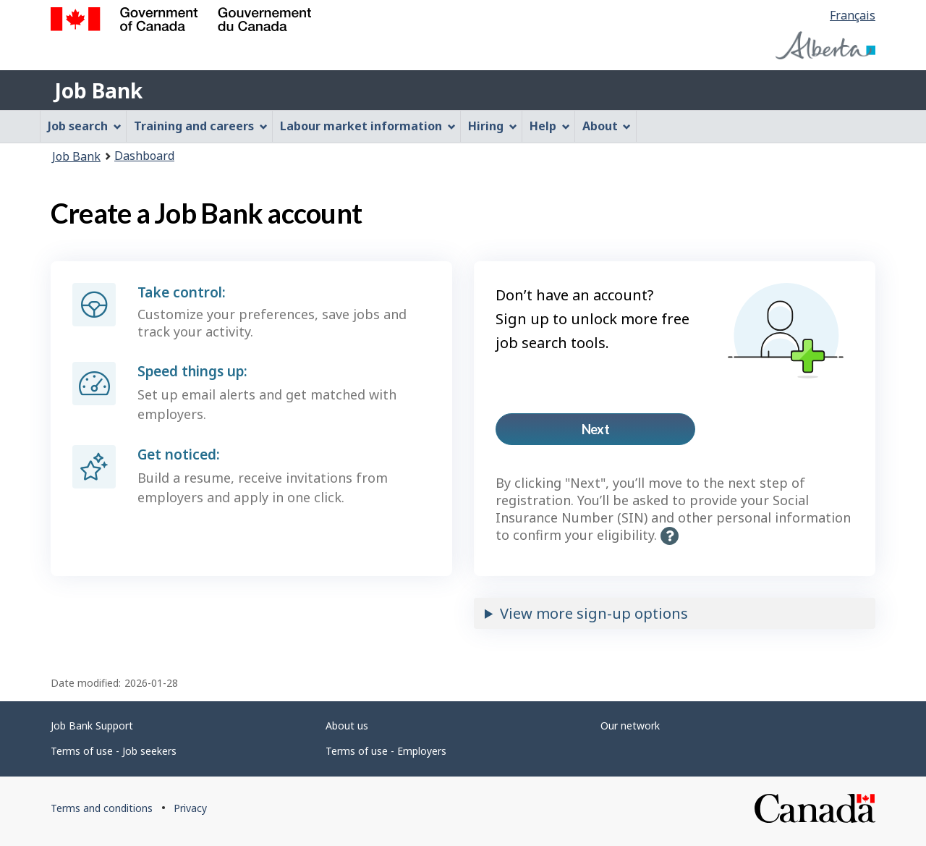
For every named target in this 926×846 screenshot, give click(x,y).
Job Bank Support (92, 725)
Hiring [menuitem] (492, 126)
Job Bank (98, 90)
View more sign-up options (594, 613)
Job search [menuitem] (85, 126)
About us (347, 725)
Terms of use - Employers (386, 751)
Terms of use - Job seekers (114, 751)
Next (619, 433)
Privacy (190, 808)
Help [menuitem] (550, 126)
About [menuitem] (607, 126)
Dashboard (144, 156)
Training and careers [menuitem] (201, 126)
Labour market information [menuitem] (368, 126)
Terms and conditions (102, 808)
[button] (669, 536)
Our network (630, 725)
